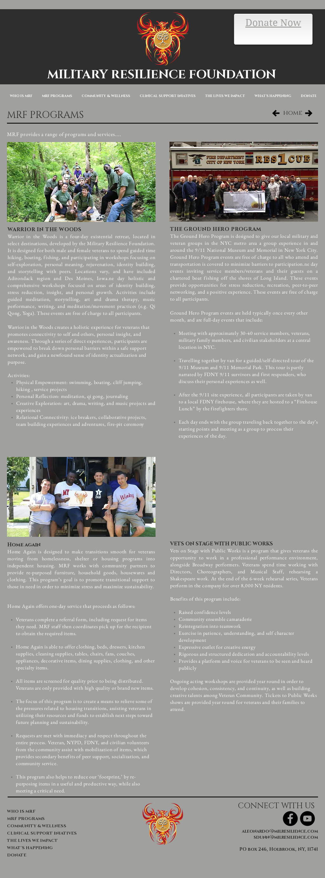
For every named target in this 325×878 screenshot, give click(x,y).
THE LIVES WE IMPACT (32, 840)
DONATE (16, 855)
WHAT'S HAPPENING (30, 848)
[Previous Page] (275, 113)
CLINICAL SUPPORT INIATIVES (39, 833)
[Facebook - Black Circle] (290, 818)
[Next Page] (308, 113)
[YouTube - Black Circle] (307, 818)
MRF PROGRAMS (26, 819)
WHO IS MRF (21, 811)
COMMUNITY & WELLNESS (36, 826)
